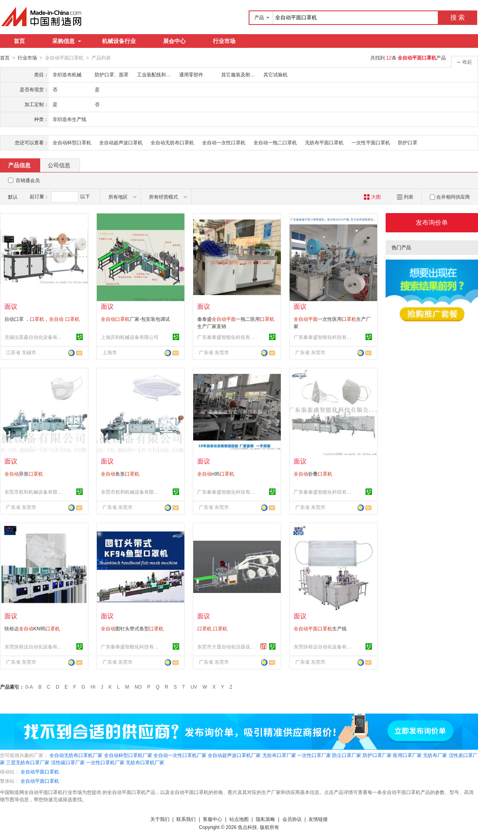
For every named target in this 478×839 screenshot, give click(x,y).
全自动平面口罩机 (39, 771)
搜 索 (457, 17)
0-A (29, 686)
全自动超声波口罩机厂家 (234, 755)
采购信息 (66, 41)
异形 (23, 473)
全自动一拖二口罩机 (275, 142)
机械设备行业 (119, 41)
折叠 (313, 473)
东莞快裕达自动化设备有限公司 (34, 646)
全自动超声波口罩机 (121, 142)
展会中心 (174, 41)
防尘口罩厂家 (346, 755)
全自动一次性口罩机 (223, 142)
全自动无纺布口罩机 (172, 142)
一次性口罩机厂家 (105, 762)
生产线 (320, 628)
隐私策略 (265, 819)
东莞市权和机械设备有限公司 (34, 491)
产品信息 (19, 165)
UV (193, 686)
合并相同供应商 (450, 196)
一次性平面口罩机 (370, 142)
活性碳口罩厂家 (68, 762)
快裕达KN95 (32, 628)
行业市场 (224, 41)
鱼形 (120, 473)
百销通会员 (28, 180)
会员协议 (292, 819)
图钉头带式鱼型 (132, 628)
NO (138, 686)
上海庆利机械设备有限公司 (130, 337)
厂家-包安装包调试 (135, 319)
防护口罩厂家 (377, 755)
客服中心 (212, 819)
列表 (405, 196)
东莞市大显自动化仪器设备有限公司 (227, 646)
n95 (215, 473)
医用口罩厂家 (407, 755)
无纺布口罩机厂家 (145, 762)
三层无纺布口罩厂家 (27, 762)
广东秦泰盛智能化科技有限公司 (227, 337)
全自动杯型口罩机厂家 (128, 755)
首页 (19, 41)
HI (93, 686)
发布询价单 (432, 222)
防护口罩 (407, 142)
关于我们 (160, 819)
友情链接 (318, 819)
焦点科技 (247, 827)
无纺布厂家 (435, 755)
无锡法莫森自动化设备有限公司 (34, 337)
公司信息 (59, 165)
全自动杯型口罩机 (72, 142)
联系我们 (186, 819)
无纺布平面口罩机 (324, 142)
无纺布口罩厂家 (279, 755)
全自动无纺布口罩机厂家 (75, 755)
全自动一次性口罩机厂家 (179, 755)
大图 (372, 196)
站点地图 (239, 819)
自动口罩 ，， (42, 319)
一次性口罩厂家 (314, 755)
